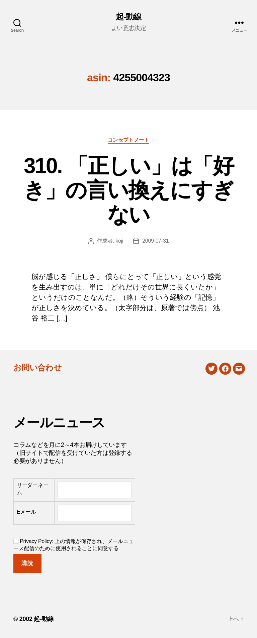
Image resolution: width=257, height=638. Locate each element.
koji (119, 241)
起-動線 (128, 17)
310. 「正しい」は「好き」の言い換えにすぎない (128, 190)
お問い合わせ (37, 367)
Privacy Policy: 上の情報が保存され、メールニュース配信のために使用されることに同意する (73, 544)
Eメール (26, 512)
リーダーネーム (32, 488)
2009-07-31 (155, 241)
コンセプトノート (128, 140)
